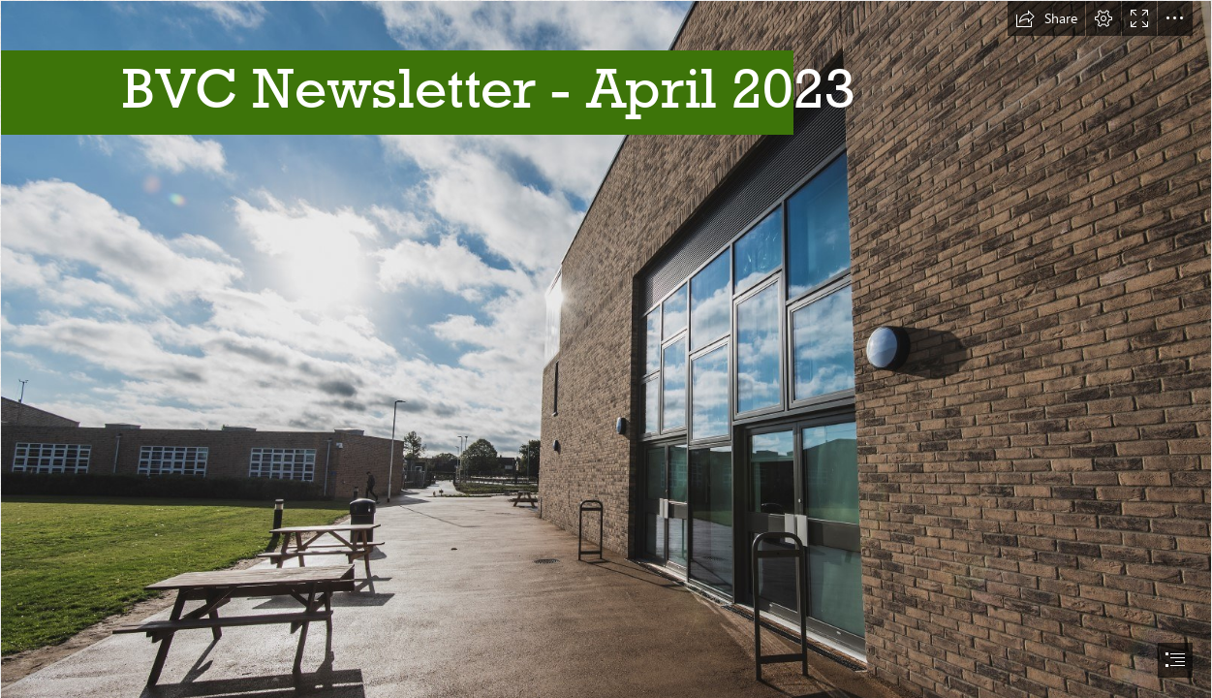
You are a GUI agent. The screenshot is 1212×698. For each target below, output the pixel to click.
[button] (1046, 18)
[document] (606, 349)
